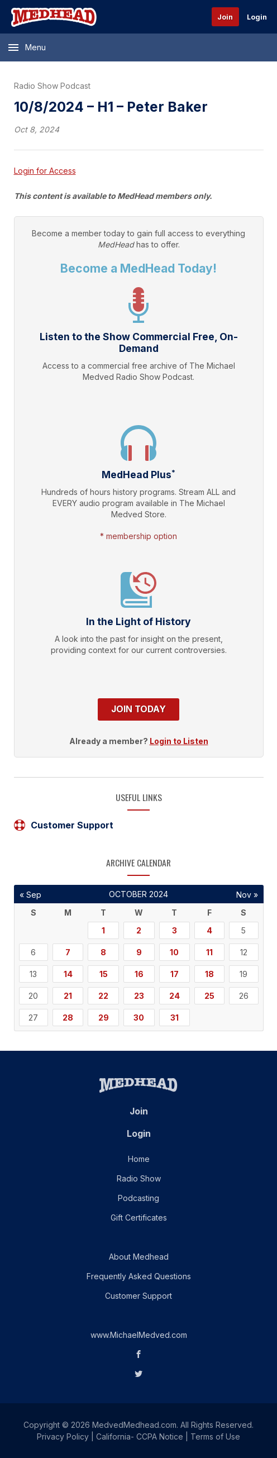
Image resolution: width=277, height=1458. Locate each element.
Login (257, 17)
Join (225, 17)
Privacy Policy (63, 1436)
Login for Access (45, 170)
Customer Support (63, 825)
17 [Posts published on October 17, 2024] (174, 974)
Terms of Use (215, 1436)
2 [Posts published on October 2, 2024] (138, 930)
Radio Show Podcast (52, 85)
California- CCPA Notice (139, 1436)
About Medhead (139, 1256)
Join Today (138, 709)
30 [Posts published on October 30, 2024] (138, 1017)
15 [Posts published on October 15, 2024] (103, 974)
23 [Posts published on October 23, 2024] (139, 995)
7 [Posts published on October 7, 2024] (67, 952)
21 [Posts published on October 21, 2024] (68, 995)
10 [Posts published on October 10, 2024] (174, 952)
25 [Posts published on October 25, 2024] (209, 995)
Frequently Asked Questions (139, 1276)
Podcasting (138, 1198)
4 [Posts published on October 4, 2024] (209, 930)
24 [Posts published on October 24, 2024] (174, 995)
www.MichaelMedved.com (138, 1335)
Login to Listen (179, 741)
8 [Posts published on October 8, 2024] (103, 952)
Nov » (247, 894)
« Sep (30, 894)
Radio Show (139, 1178)
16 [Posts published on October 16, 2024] (139, 974)
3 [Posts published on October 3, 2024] (174, 930)
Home (139, 1159)
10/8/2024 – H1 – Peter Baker (111, 106)
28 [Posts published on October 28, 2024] (68, 1017)
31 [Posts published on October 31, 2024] (174, 1017)
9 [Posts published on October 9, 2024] (139, 952)
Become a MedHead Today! (138, 268)
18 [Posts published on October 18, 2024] (209, 974)
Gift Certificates (139, 1217)
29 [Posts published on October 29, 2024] (103, 1017)
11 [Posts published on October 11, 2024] (209, 952)
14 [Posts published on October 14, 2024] (68, 974)
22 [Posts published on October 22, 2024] (103, 995)
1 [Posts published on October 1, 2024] (103, 930)
